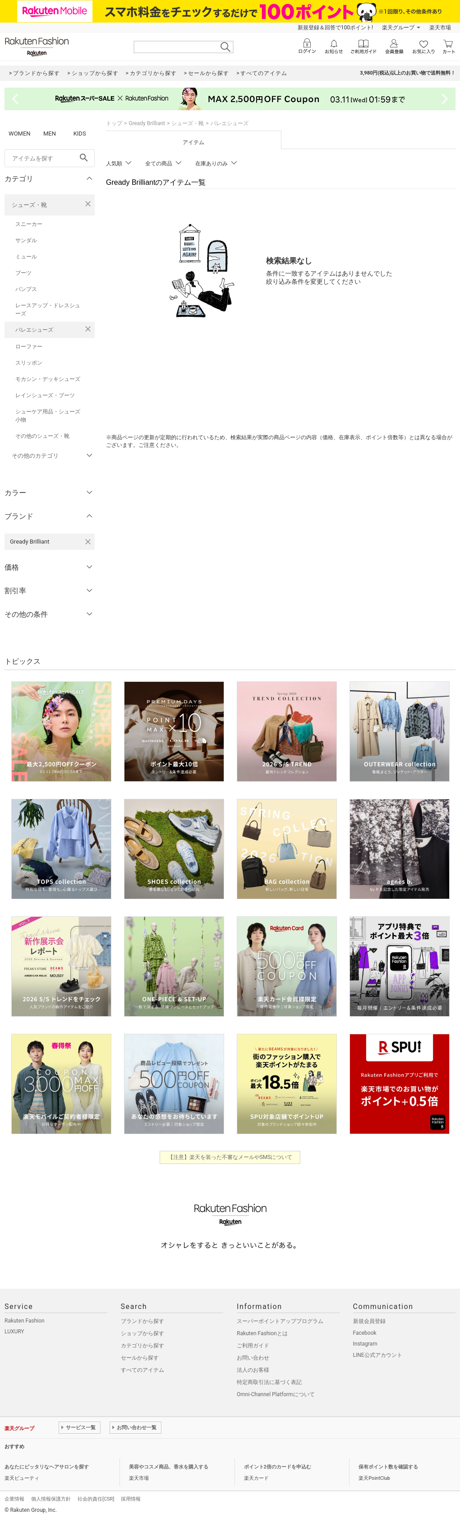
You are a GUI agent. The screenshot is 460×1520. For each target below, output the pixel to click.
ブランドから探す (142, 1321)
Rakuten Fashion (25, 1321)
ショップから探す (142, 1333)
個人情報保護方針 (51, 1499)
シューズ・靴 (29, 205)
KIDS (80, 133)
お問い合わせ (253, 1358)
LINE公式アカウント (377, 1355)
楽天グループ (398, 27)
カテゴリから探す (142, 1345)
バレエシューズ (34, 330)
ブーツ (23, 273)
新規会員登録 (369, 1321)
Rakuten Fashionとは (262, 1333)
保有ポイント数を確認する (388, 1467)
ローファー (28, 346)
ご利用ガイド (253, 1345)
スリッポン (28, 363)
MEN (49, 133)
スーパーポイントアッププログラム (280, 1321)
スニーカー (28, 224)
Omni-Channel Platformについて (276, 1394)
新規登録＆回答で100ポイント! (335, 27)
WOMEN (20, 133)
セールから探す (140, 1358)
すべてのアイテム (142, 1370)
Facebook (365, 1333)
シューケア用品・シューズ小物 (47, 415)
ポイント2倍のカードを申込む (277, 1467)
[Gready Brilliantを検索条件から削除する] (87, 541)
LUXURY (14, 1331)
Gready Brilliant (147, 123)
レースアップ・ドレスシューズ (47, 309)
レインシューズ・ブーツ (45, 395)
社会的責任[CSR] (96, 1499)
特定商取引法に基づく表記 (269, 1382)
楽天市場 (440, 27)
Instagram (365, 1344)
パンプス (26, 289)
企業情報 (14, 1499)
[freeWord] (50, 158)
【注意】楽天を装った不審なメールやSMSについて (230, 1157)
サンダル (26, 240)
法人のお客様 (253, 1370)
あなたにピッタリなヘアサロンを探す (47, 1467)
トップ (114, 123)
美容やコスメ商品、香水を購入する (168, 1467)
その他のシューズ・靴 (42, 436)
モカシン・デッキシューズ (47, 379)
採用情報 (131, 1499)
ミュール (26, 256)
